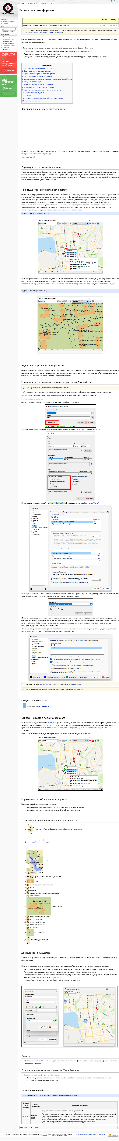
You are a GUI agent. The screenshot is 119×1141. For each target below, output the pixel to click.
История (51, 3)
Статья (23, 3)
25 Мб (102, 25)
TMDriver (45, 725)
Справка (5, 23)
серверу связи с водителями (68, 728)
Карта (36, 1127)
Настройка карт (42, 706)
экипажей (51, 722)
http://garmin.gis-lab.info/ (33, 1061)
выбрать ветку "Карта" (90, 503)
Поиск (2, 26)
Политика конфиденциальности (86, 1134)
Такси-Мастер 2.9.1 (46, 684)
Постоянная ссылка (9, 45)
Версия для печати (8, 43)
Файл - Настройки (57, 503)
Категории (23, 1127)
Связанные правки (8, 39)
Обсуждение (31, 3)
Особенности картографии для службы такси (41, 1075)
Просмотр (43, 3)
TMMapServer (77, 684)
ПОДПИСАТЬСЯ (27, 157)
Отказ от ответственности (59, 1135)
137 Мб (112, 25)
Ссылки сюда (7, 37)
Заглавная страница (9, 21)
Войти (114, 1)
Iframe (30, 1127)
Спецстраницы (7, 41)
